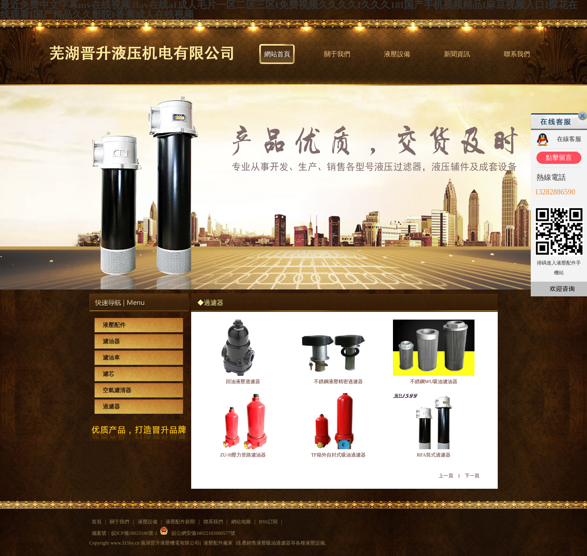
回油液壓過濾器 (243, 381)
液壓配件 (114, 325)
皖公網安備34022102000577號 (203, 533)
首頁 (97, 522)
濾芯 (108, 374)
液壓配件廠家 (218, 543)
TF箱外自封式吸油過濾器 (338, 455)
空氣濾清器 (117, 390)
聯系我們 (517, 54)
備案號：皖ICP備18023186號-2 (124, 533)
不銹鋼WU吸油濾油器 (433, 381)
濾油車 (111, 358)
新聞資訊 (457, 54)
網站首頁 (277, 54)
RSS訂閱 (268, 522)
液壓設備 (397, 54)
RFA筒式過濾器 (433, 455)
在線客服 (569, 139)
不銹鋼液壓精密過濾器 (338, 381)
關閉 (582, 115)
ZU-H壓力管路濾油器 (243, 455)
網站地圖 (241, 522)
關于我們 (337, 54)
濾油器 (111, 341)
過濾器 (111, 407)
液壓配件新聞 (180, 522)
